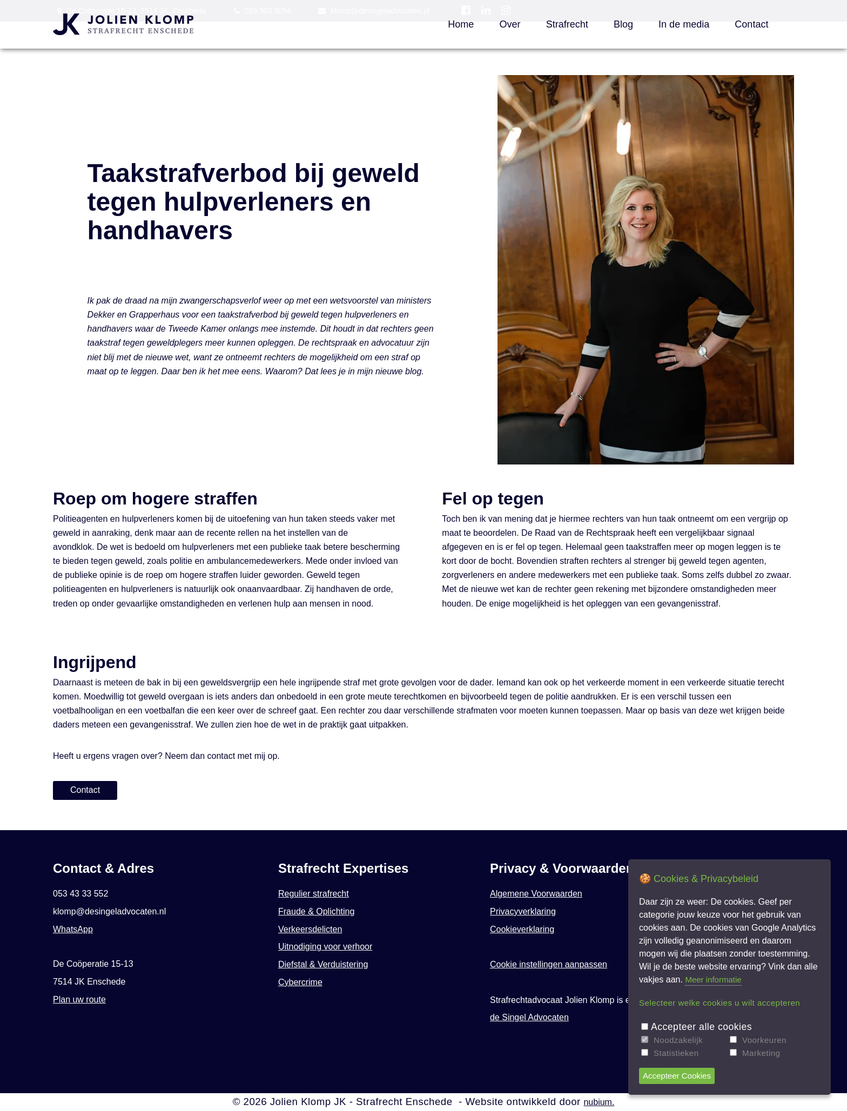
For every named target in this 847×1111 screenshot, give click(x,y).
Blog (623, 24)
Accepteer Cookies (677, 1075)
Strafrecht (567, 24)
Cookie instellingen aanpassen (548, 964)
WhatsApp (73, 929)
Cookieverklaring (522, 929)
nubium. (598, 1102)
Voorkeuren (764, 1040)
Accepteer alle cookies (701, 1026)
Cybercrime (300, 982)
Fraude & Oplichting (316, 911)
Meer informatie (713, 979)
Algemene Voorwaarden (536, 893)
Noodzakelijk (678, 1040)
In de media (683, 24)
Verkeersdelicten (310, 929)
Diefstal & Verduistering (323, 964)
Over (509, 24)
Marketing (761, 1053)
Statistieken (676, 1053)
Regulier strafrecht (313, 893)
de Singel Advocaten (529, 1017)
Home (461, 24)
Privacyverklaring (523, 911)
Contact (751, 24)
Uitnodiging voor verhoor (325, 946)
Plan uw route (79, 999)
